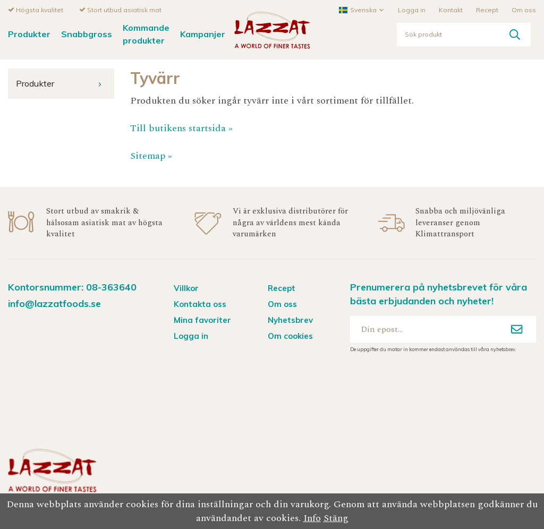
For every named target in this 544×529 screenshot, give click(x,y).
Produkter (29, 33)
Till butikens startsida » (181, 128)
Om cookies (290, 335)
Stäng (336, 518)
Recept (487, 9)
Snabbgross (86, 33)
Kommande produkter (146, 33)
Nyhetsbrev (290, 319)
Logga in (412, 9)
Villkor (186, 288)
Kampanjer (202, 33)
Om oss (524, 9)
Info (312, 518)
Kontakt (451, 9)
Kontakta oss (200, 303)
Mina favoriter (202, 319)
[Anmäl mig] (517, 328)
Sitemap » (151, 155)
